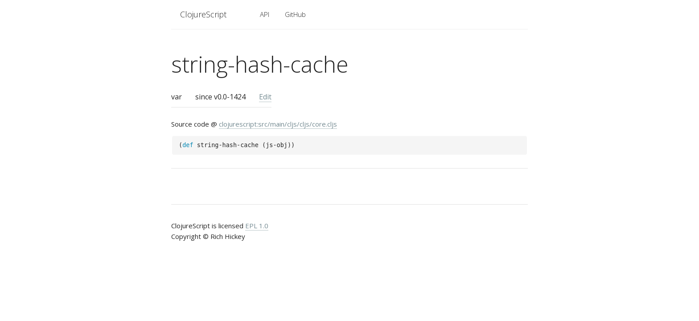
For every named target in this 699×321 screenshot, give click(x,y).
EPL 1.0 (256, 225)
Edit (265, 97)
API (264, 14)
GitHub (295, 14)
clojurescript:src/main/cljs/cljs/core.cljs (278, 123)
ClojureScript (203, 14)
